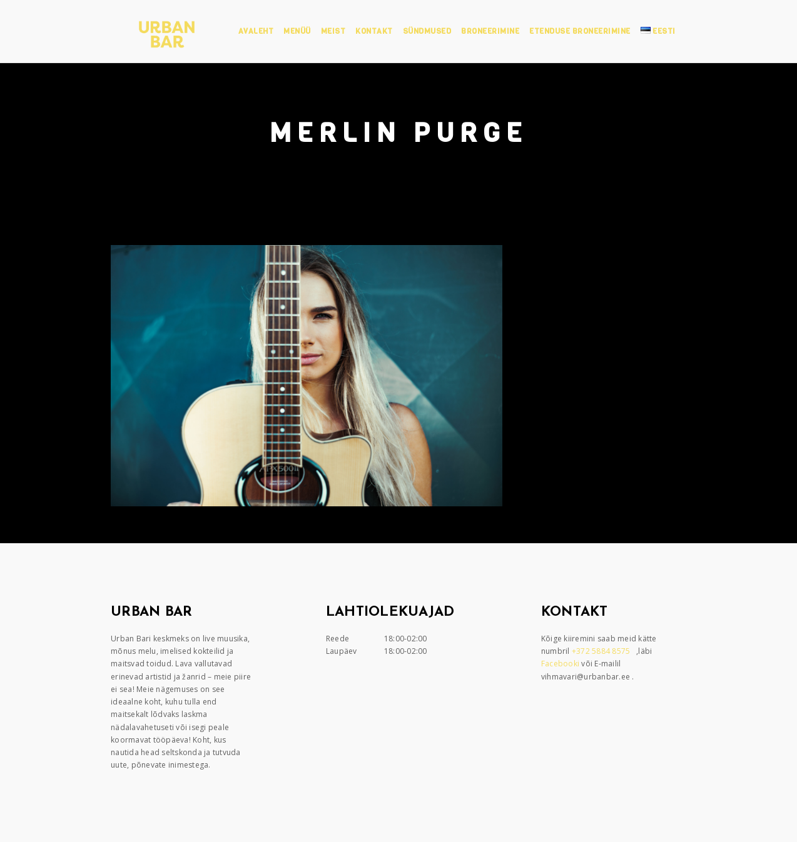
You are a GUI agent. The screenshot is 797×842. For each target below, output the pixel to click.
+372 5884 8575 (602, 651)
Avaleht (256, 31)
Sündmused (427, 31)
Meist (333, 31)
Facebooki (561, 663)
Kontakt (374, 31)
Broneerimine (490, 31)
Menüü (297, 31)
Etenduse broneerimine (580, 31)
